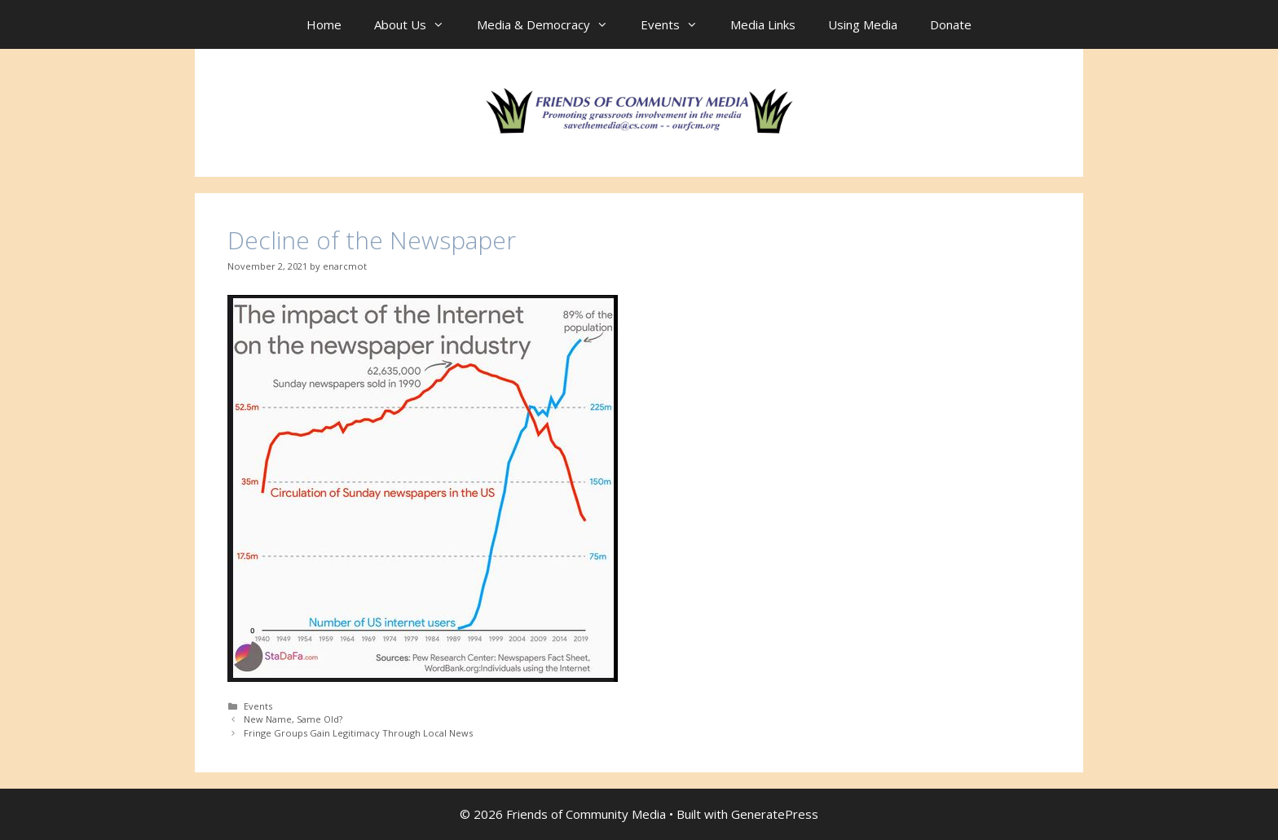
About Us (417, 24)
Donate (951, 24)
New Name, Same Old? (293, 719)
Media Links (762, 24)
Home (324, 24)
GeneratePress (774, 814)
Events (677, 24)
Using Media (862, 24)
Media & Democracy (550, 24)
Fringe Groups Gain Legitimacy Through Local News (358, 733)
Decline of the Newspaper (371, 240)
